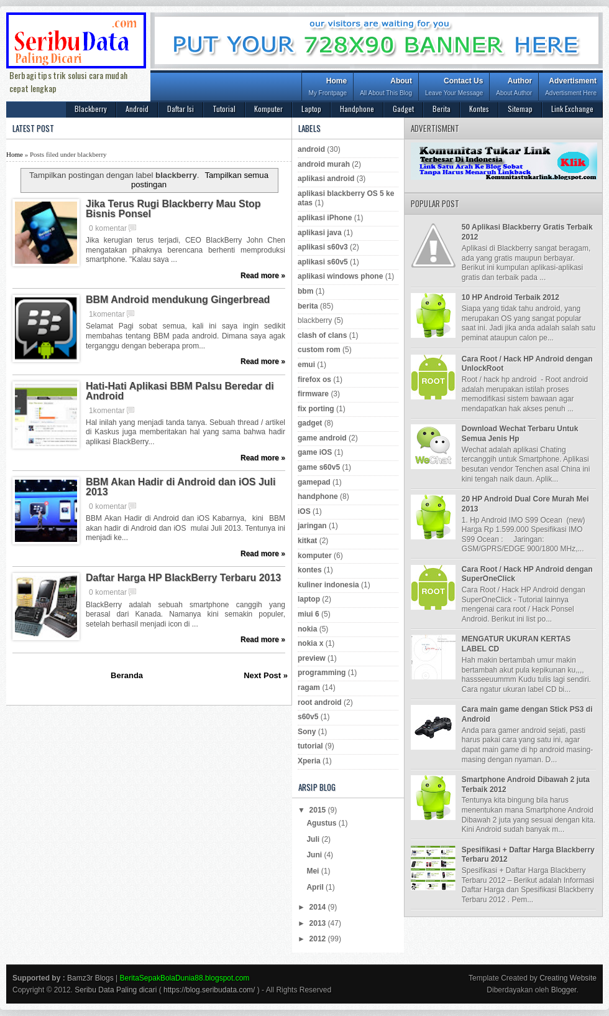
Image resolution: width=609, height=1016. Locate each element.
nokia (307, 629)
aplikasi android (326, 178)
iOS (304, 511)
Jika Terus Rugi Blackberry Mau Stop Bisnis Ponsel (173, 209)
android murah (324, 164)
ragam (309, 687)
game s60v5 (319, 467)
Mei (313, 871)
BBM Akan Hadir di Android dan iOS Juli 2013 (181, 487)
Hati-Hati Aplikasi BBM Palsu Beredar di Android (180, 391)
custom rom (319, 349)
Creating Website (568, 978)
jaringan (312, 525)
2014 (318, 907)
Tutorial (224, 108)
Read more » (262, 275)
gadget (310, 423)
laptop (309, 599)
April (316, 887)
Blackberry (91, 108)
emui (306, 364)
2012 (318, 938)
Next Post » (266, 675)
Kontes (479, 108)
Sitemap (520, 108)
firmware (313, 393)
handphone (318, 496)
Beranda (127, 675)
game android (322, 438)
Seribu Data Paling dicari (116, 990)
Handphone (357, 108)
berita (308, 306)
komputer (315, 555)
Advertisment (571, 88)
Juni (315, 855)
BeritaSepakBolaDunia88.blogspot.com (185, 978)
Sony (307, 731)
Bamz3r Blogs (90, 978)
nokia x (310, 643)
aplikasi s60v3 (323, 247)
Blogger (564, 990)
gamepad (314, 482)
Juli (313, 839)
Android (137, 108)
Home (327, 88)
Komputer (268, 108)
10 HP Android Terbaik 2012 (510, 297)
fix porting (316, 408)
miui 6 (308, 614)
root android (320, 702)
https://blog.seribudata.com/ (209, 990)
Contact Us (454, 88)
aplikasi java (320, 232)
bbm (305, 291)
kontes (310, 570)
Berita (442, 108)
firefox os (314, 379)
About (386, 88)
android (311, 149)
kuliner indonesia (328, 584)
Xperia (309, 761)
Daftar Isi (180, 108)
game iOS (315, 452)
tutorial (310, 746)
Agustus (322, 823)
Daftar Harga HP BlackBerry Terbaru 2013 (183, 578)
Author (514, 88)
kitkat (307, 540)
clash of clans (322, 335)
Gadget (403, 108)
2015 (318, 810)
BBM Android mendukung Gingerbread (178, 300)
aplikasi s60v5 (323, 262)
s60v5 (308, 716)
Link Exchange (572, 108)
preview (312, 658)
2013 (318, 923)
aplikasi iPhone (325, 217)
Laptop (311, 108)
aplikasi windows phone (340, 276)
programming (322, 672)
